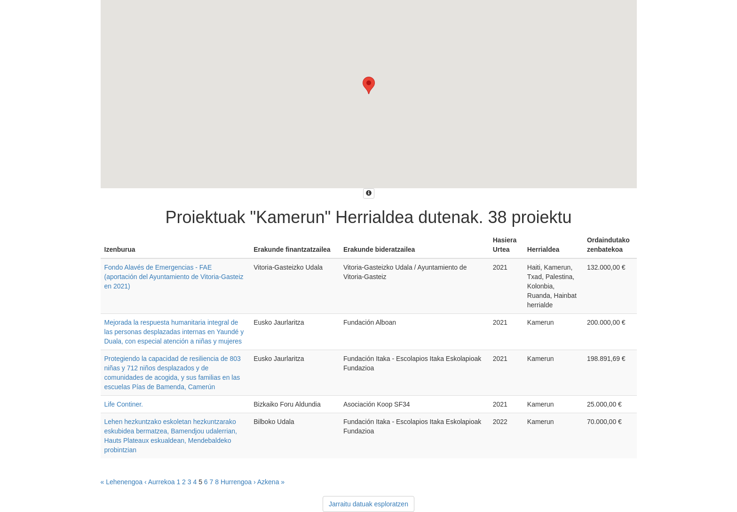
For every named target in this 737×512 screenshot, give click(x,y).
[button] (369, 85)
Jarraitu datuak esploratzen (368, 504)
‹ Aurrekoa (159, 482)
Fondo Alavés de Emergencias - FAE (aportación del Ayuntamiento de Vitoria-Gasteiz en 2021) (174, 277)
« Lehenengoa (122, 482)
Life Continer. (123, 404)
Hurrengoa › (238, 482)
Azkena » (271, 482)
